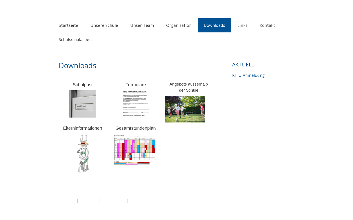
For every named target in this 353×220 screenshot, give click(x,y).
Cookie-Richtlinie (114, 200)
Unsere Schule (104, 25)
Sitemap (135, 200)
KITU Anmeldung (248, 75)
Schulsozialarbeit (75, 39)
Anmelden (286, 205)
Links (242, 25)
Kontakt (267, 25)
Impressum (67, 200)
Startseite (68, 25)
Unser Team (142, 25)
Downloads (214, 25)
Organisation (179, 25)
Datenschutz (88, 200)
